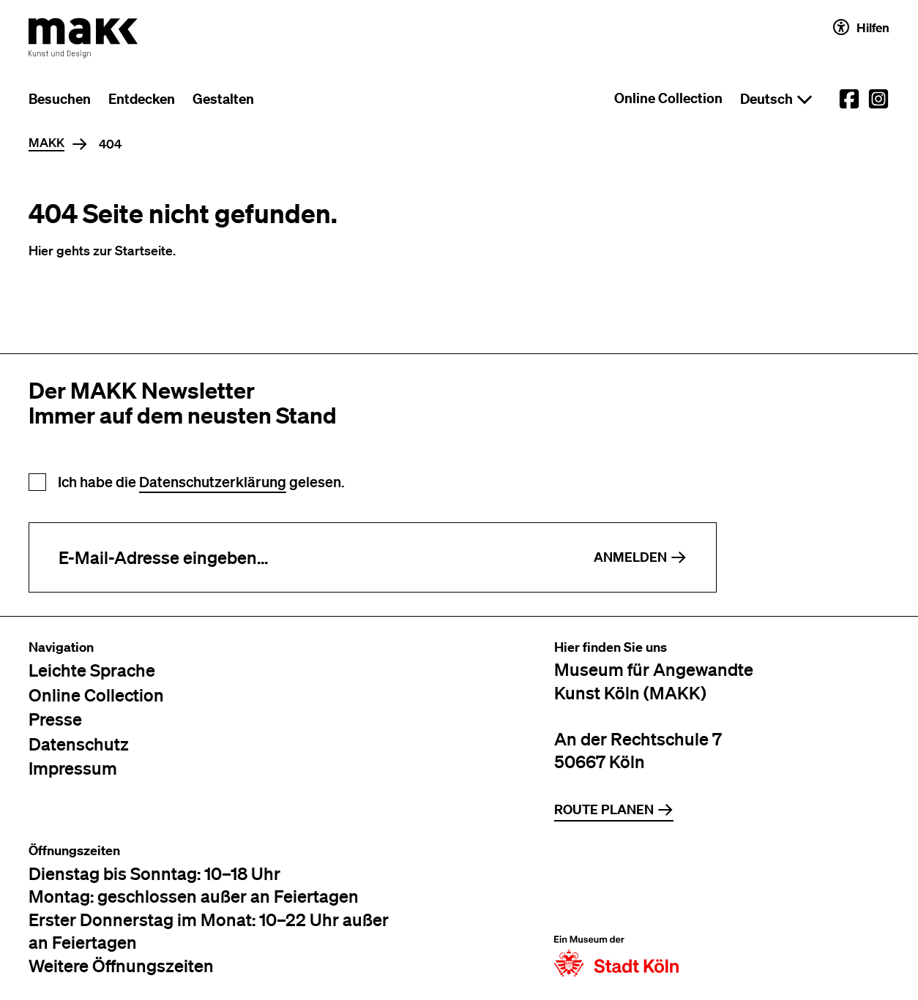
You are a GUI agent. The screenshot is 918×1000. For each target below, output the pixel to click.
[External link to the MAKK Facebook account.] (849, 99)
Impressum (73, 767)
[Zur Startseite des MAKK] (83, 38)
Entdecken (141, 99)
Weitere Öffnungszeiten (121, 965)
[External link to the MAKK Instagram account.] (878, 99)
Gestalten (223, 99)
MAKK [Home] (46, 143)
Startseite (144, 250)
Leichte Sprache (92, 669)
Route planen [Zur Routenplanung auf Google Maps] (613, 809)
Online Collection (668, 98)
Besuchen (60, 99)
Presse (55, 718)
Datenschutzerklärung (212, 481)
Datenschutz (79, 743)
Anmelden (640, 557)
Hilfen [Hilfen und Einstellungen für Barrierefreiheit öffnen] (861, 27)
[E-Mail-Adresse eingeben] (297, 557)
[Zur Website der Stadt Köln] (616, 910)
